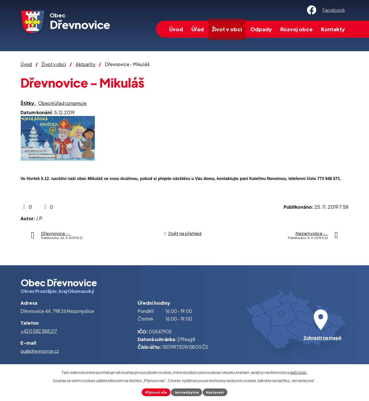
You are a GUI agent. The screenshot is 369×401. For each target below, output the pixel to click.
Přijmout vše (155, 391)
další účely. (299, 372)
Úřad (197, 29)
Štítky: (28, 103)
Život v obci (227, 29)
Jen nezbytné (186, 391)
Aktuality (85, 64)
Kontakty (333, 29)
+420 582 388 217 (38, 331)
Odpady (261, 29)
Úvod (176, 29)
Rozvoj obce (296, 29)
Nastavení (216, 391)
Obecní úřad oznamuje (62, 103)
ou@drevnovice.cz (39, 351)
